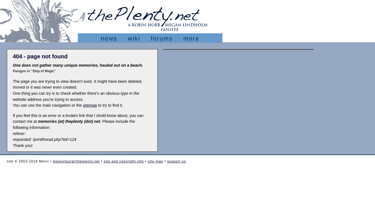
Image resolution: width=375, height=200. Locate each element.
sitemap (90, 105)
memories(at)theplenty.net (76, 161)
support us (176, 161)
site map (155, 161)
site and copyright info (124, 161)
